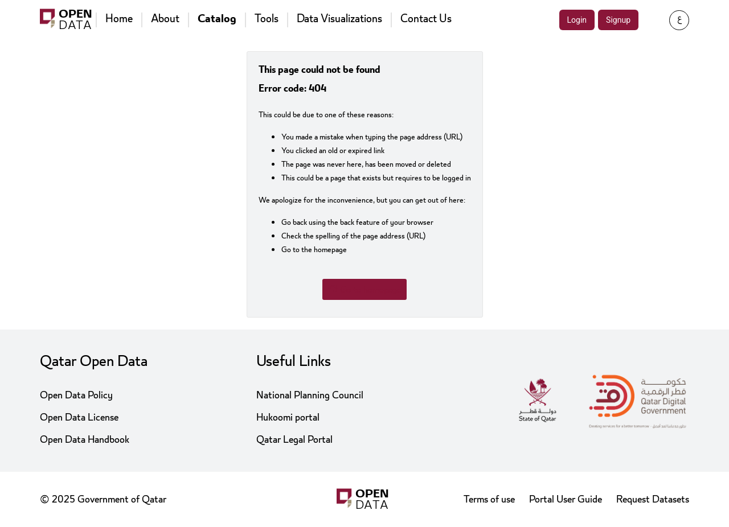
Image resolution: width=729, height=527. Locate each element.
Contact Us (426, 19)
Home (119, 19)
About (165, 19)
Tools (267, 19)
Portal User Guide (565, 499)
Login (577, 19)
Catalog (217, 19)
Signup (618, 19)
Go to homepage (365, 289)
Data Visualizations (339, 19)
